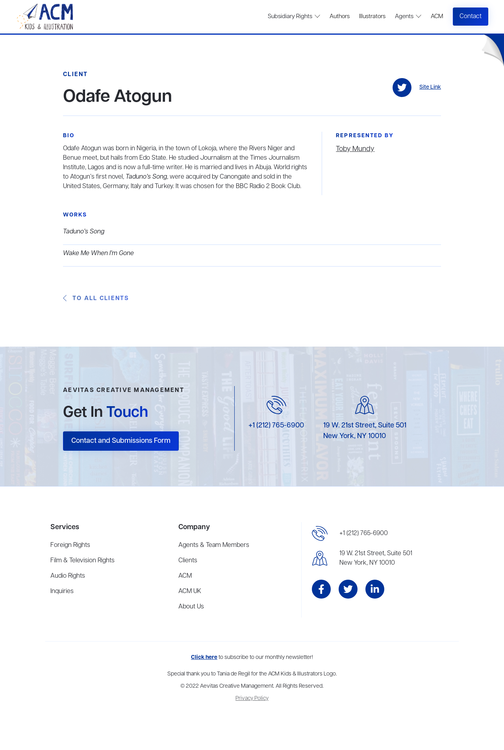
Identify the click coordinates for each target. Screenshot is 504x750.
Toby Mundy (355, 149)
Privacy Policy (252, 698)
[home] (46, 17)
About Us (191, 607)
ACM (437, 17)
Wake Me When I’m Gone (98, 253)
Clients (187, 560)
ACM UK (189, 591)
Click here (204, 657)
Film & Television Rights (82, 560)
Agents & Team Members (213, 545)
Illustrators (372, 17)
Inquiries (62, 591)
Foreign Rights (70, 545)
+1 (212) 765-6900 (276, 425)
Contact (471, 16)
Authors (340, 17)
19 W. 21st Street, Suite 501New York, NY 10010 (375, 558)
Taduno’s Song (83, 232)
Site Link (430, 87)
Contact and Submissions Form (120, 441)
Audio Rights (67, 576)
